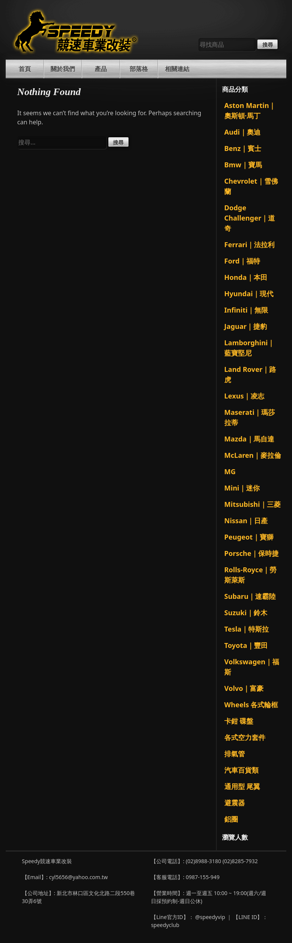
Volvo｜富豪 (243, 688)
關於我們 (63, 69)
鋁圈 (231, 819)
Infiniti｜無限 (246, 309)
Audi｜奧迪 (242, 132)
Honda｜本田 (245, 277)
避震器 (234, 802)
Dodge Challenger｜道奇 (249, 218)
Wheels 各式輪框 (251, 704)
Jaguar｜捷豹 (245, 326)
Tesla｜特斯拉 (246, 628)
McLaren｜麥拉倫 (252, 455)
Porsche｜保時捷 (251, 553)
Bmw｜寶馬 (243, 164)
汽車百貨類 (241, 770)
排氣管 (234, 753)
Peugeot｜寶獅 (248, 536)
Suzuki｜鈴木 (245, 612)
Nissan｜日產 (246, 520)
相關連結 (177, 69)
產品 (101, 69)
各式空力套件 (244, 737)
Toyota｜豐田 (246, 645)
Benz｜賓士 (242, 148)
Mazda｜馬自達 (249, 438)
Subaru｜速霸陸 (250, 596)
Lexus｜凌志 (244, 395)
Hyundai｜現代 (248, 293)
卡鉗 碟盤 (239, 721)
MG (230, 471)
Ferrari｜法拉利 (249, 244)
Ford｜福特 (242, 260)
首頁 (25, 69)
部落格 (139, 69)
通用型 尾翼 (242, 786)
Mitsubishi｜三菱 (252, 504)
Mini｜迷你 (242, 487)
